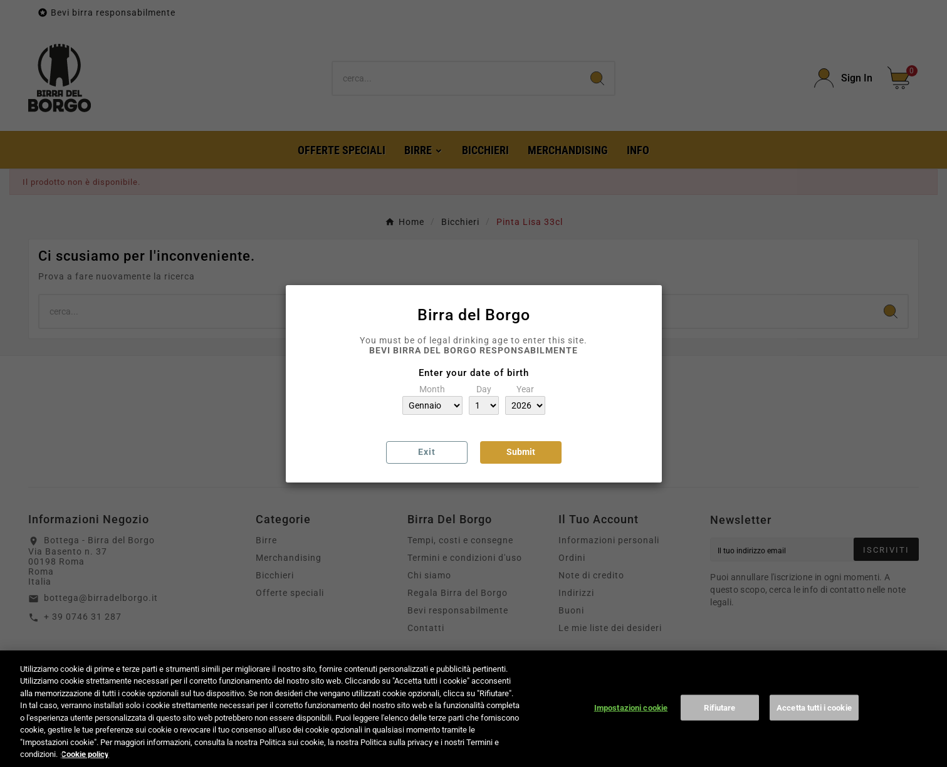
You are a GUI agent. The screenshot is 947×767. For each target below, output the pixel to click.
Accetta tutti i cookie (814, 721)
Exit (427, 452)
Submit (520, 452)
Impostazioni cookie (630, 721)
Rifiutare (719, 721)
